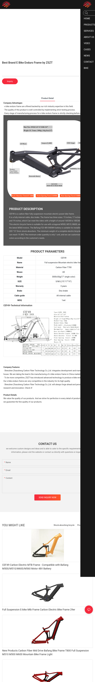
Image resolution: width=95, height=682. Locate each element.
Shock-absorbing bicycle (64, 525)
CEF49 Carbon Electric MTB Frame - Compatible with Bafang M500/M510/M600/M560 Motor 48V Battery (35, 566)
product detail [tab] (47, 98)
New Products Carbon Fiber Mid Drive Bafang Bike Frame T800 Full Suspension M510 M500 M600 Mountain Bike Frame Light (45, 652)
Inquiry (10, 81)
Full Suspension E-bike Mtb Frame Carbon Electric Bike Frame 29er (38, 609)
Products (81, 525)
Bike (90, 525)
